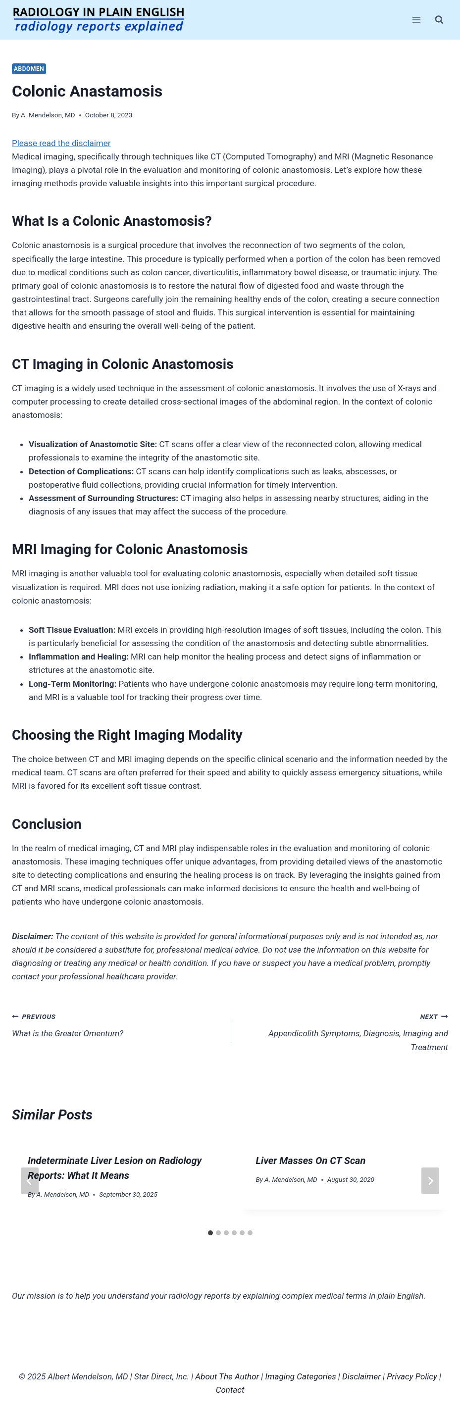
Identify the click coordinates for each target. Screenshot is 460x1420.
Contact (230, 1390)
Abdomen (29, 68)
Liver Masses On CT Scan (311, 1160)
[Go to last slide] (30, 1180)
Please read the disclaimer (61, 143)
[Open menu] (416, 19)
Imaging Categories (300, 1376)
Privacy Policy (412, 1376)
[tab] (210, 1232)
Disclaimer (361, 1376)
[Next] (430, 1180)
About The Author (227, 1376)
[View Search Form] (439, 20)
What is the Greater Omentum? (117, 1024)
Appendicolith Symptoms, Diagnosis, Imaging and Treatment (344, 1031)
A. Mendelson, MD (48, 115)
